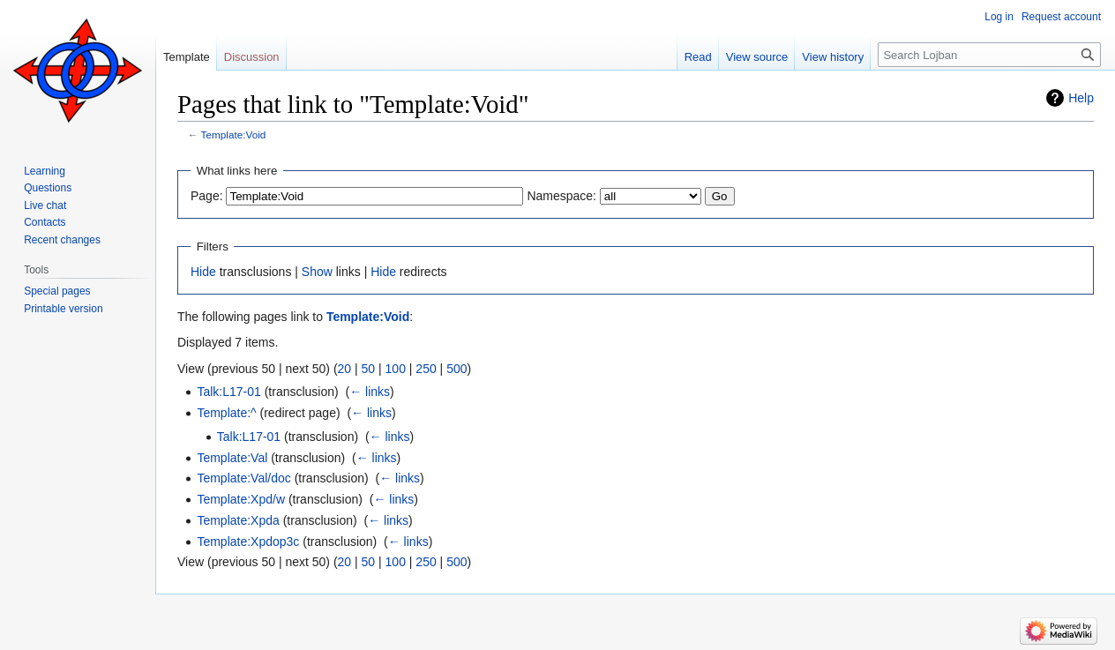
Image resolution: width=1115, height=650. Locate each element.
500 (456, 369)
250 (425, 369)
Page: (207, 196)
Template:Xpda (238, 520)
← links (369, 392)
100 (395, 369)
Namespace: (561, 196)
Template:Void (233, 134)
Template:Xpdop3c (248, 541)
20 (345, 369)
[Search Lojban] (989, 54)
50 (369, 369)
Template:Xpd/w (241, 499)
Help (1081, 98)
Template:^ (226, 413)
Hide (203, 272)
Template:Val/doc (243, 478)
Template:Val (232, 458)
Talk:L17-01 (228, 392)
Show (317, 272)
